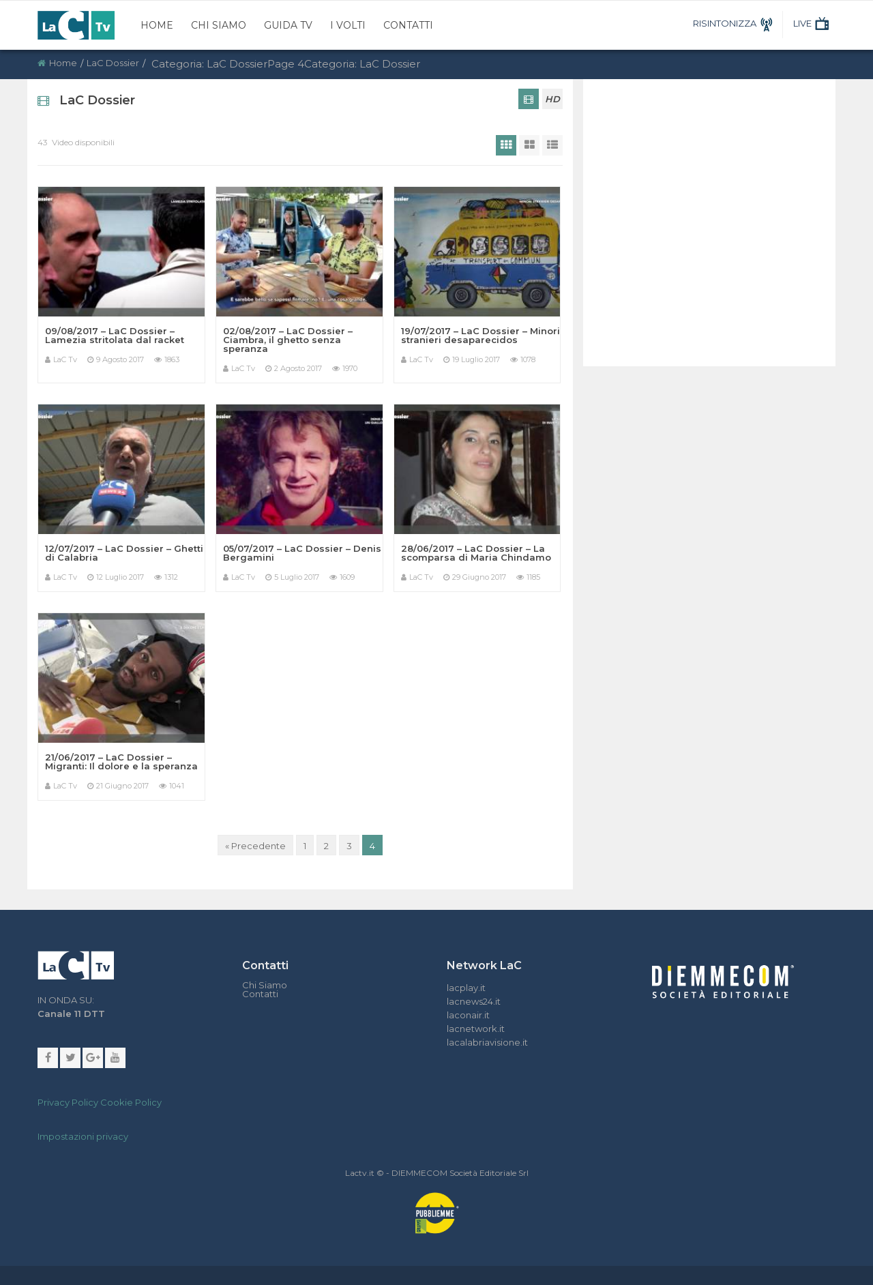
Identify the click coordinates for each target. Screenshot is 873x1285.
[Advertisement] (706, 208)
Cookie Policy (131, 1102)
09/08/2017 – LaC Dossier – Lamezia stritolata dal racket (114, 335)
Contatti (408, 25)
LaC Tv (65, 359)
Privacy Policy (68, 1102)
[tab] (528, 99)
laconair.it (468, 1014)
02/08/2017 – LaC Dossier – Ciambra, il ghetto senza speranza (288, 339)
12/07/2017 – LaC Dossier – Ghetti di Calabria (124, 553)
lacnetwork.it (476, 1028)
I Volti (348, 25)
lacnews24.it (474, 1001)
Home (156, 25)
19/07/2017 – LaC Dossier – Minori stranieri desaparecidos (480, 335)
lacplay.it (466, 987)
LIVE (812, 23)
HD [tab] (552, 98)
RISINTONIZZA (735, 23)
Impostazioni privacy (83, 1136)
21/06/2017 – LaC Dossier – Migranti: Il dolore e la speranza (121, 761)
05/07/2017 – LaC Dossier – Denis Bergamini (302, 553)
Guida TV (288, 25)
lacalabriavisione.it (487, 1042)
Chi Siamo (218, 25)
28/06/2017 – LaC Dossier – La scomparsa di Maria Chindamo (476, 553)
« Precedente (255, 845)
